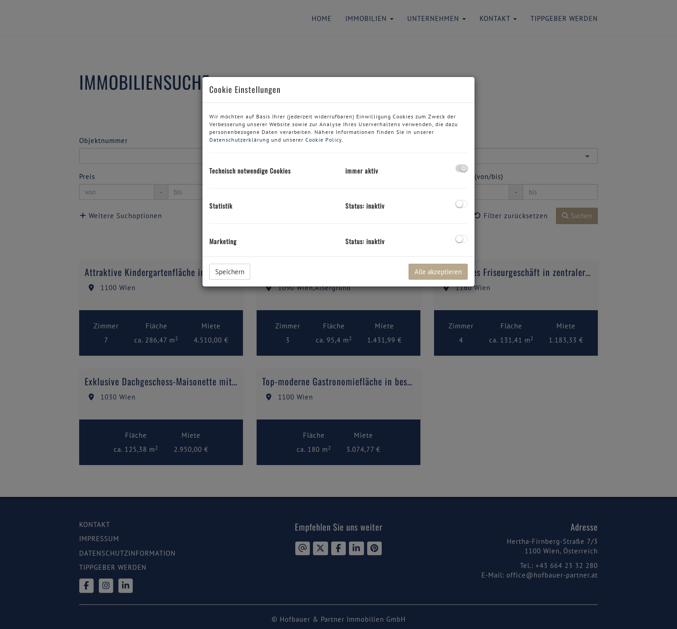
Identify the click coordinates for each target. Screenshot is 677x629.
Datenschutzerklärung (239, 139)
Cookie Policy (323, 139)
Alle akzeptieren (438, 271)
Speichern (229, 271)
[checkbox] (461, 168)
